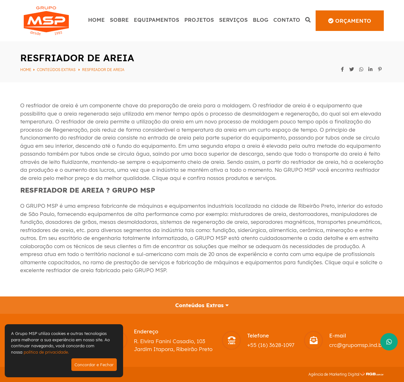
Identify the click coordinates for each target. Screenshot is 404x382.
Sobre (119, 19)
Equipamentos (156, 19)
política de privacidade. (46, 352)
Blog (260, 19)
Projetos (199, 19)
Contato (286, 19)
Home (96, 19)
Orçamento (349, 20)
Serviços (233, 19)
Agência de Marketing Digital (333, 374)
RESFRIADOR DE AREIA (103, 69)
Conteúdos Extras (56, 69)
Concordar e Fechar (94, 364)
